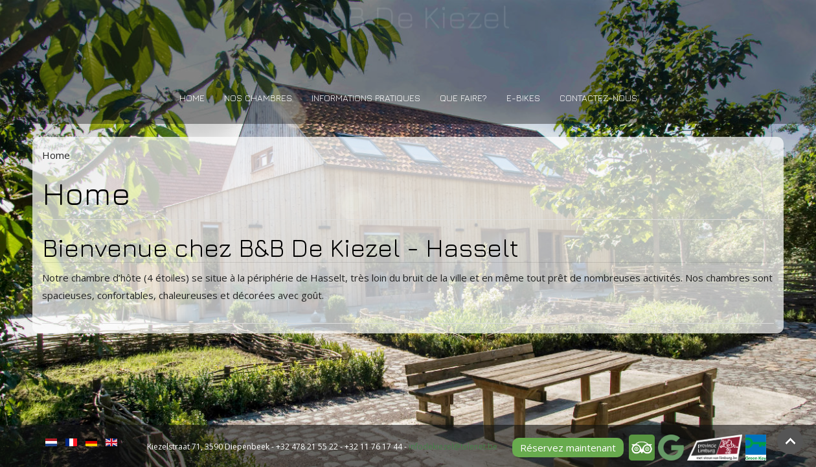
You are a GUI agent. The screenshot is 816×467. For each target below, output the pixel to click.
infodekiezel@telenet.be (453, 446)
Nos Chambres (258, 97)
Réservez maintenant (568, 447)
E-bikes (523, 97)
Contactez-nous (598, 97)
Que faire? (463, 97)
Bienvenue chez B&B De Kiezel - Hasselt (280, 247)
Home (192, 97)
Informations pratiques (366, 97)
